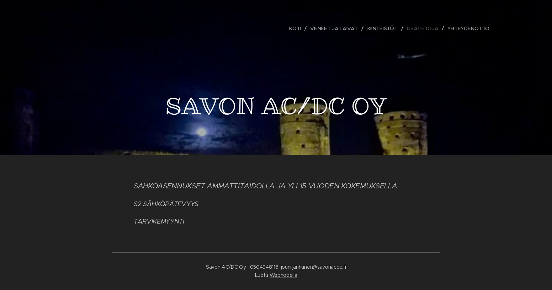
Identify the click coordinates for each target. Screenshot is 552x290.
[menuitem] (297, 28)
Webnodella (283, 275)
